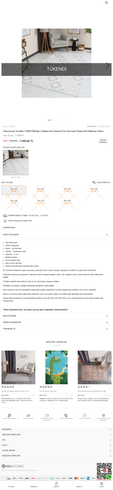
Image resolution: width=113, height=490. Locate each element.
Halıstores (9, 127)
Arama (101, 486)
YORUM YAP (91, 126)
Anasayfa (11, 486)
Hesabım (79, 486)
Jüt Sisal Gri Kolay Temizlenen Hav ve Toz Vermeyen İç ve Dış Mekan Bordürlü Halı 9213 (16, 392)
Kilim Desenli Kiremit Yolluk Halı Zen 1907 (92, 391)
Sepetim (56, 486)
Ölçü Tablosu (103, 182)
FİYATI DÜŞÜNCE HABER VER (20, 221)
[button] (109, 373)
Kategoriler (34, 486)
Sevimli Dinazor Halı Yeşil (48, 391)
